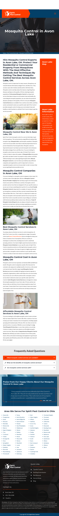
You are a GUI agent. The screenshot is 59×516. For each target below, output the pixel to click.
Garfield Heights (34, 428)
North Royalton (21, 417)
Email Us (8, 498)
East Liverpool (34, 443)
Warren (5, 428)
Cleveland (46, 417)
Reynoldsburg (6, 451)
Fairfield (32, 434)
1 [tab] (41, 400)
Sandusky (5, 447)
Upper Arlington (7, 430)
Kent (31, 415)
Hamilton (32, 421)
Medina (18, 432)
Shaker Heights (7, 445)
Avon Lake (46, 436)
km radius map (48, 83)
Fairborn (32, 436)
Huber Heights (34, 417)
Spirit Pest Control (34, 514)
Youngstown (6, 417)
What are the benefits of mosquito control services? (23, 363)
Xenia (4, 419)
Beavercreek (47, 432)
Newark (18, 423)
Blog (34, 481)
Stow (4, 441)
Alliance (46, 445)
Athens (45, 441)
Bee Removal (37, 475)
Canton (45, 423)
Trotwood (5, 434)
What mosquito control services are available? (21, 358)
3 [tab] (47, 400)
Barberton (46, 434)
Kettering (19, 453)
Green (31, 426)
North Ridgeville (21, 419)
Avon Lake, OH (9, 492)
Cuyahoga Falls (34, 451)
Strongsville (6, 438)
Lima (18, 447)
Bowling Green (47, 428)
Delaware (32, 447)
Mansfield (19, 443)
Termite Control (38, 469)
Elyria (31, 441)
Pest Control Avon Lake (12, 53)
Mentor (18, 430)
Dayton (32, 449)
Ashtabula (46, 443)
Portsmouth (6, 453)
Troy (4, 432)
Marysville (19, 438)
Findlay (32, 432)
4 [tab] (50, 400)
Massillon (19, 434)
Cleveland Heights (48, 415)
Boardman (46, 430)
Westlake (5, 423)
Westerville (6, 426)
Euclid (31, 438)
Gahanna (32, 430)
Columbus (32, 453)
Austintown (47, 438)
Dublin (31, 445)
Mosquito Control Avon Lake (26, 53)
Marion (18, 441)
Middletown (20, 428)
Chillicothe (46, 421)
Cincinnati (46, 419)
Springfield (6, 443)
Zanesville (5, 415)
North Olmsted (20, 421)
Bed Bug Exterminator (39, 472)
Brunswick (46, 426)
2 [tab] (44, 400)
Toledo (5, 436)
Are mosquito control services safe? (18, 367)
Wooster (5, 421)
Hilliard (32, 419)
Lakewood (19, 451)
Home (4, 53)
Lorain (18, 445)
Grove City (33, 423)
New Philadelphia (21, 426)
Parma (18, 415)
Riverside (5, 449)
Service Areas (37, 478)
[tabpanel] (29, 35)
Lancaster (19, 449)
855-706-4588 (10, 495)
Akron (45, 447)
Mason (18, 436)
